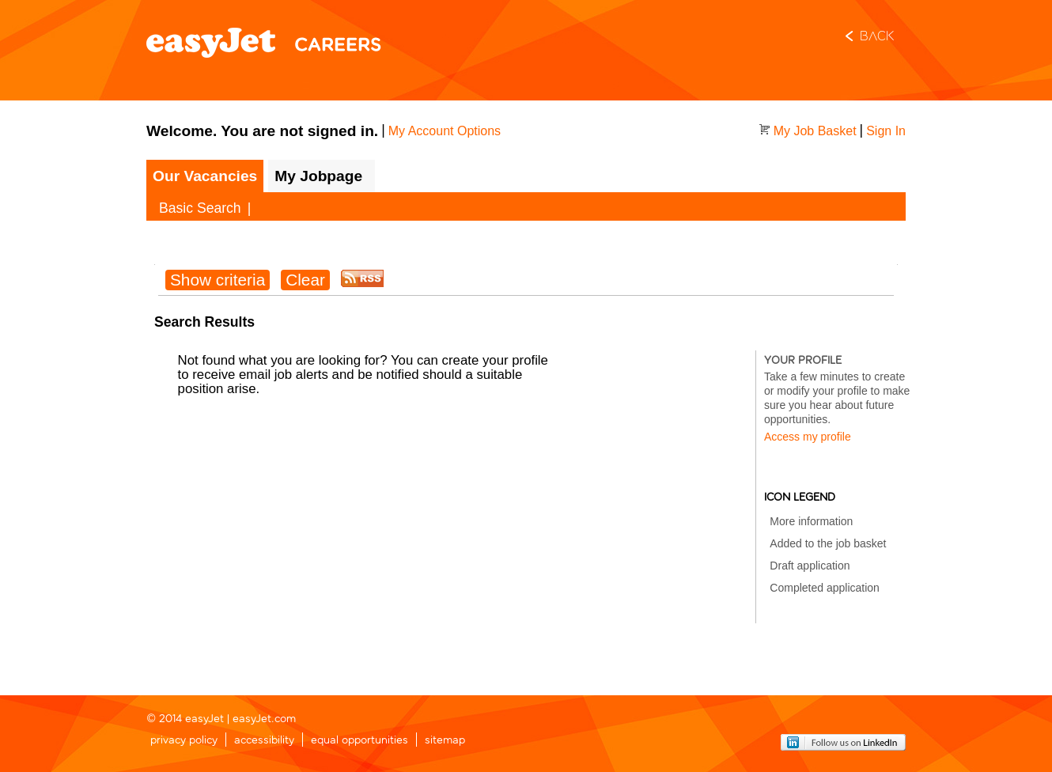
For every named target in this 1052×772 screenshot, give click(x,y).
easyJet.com (264, 719)
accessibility (264, 741)
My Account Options (444, 131)
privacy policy (184, 741)
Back (877, 37)
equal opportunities (359, 741)
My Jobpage (318, 176)
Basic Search (200, 208)
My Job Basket (815, 131)
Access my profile (807, 436)
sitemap (445, 741)
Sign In (886, 131)
